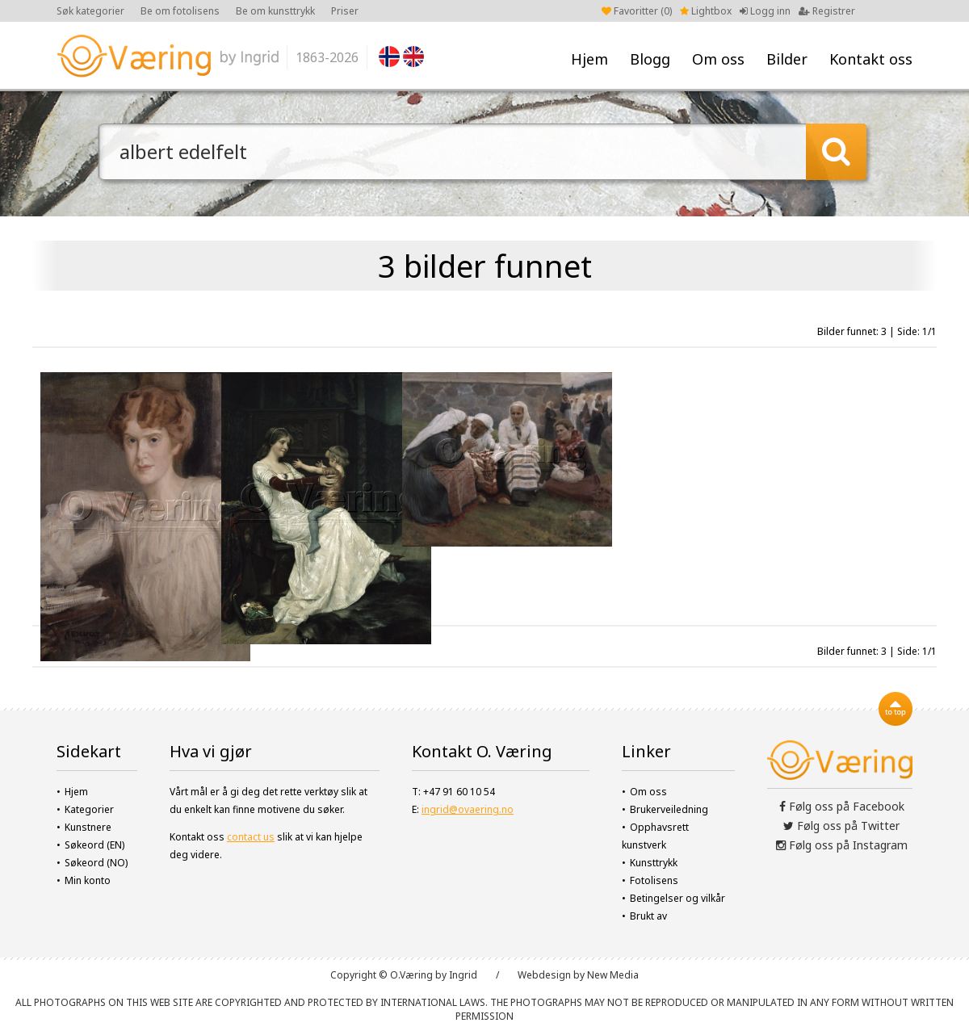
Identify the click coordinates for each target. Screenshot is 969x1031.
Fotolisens (654, 880)
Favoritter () (637, 11)
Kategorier (89, 809)
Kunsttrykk (653, 863)
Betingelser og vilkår (677, 898)
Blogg (650, 59)
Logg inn (765, 11)
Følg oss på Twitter (841, 825)
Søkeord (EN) (94, 845)
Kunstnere (88, 827)
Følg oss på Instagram (842, 845)
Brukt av (648, 916)
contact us (251, 837)
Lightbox (706, 11)
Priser (345, 11)
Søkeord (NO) (96, 863)
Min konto (88, 880)
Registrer (827, 11)
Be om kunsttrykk (275, 11)
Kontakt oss (870, 59)
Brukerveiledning (669, 809)
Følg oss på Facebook (841, 806)
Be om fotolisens (180, 11)
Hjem (589, 59)
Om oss (718, 59)
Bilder (787, 59)
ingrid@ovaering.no (468, 809)
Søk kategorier (90, 11)
